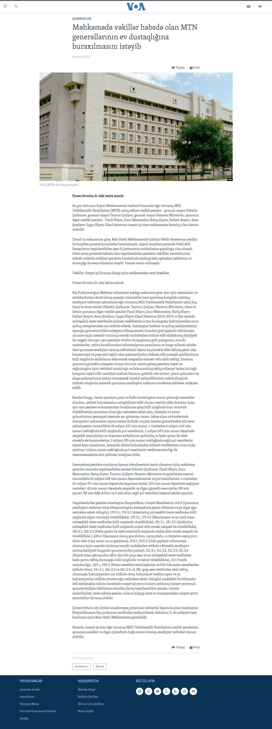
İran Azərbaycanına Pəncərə (38, 711)
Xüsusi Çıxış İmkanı (91, 704)
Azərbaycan (81, 19)
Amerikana (27, 697)
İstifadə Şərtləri (88, 697)
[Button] (178, 67)
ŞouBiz (24, 718)
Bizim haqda (86, 711)
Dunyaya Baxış (29, 704)
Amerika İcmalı (30, 689)
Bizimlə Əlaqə (86, 689)
